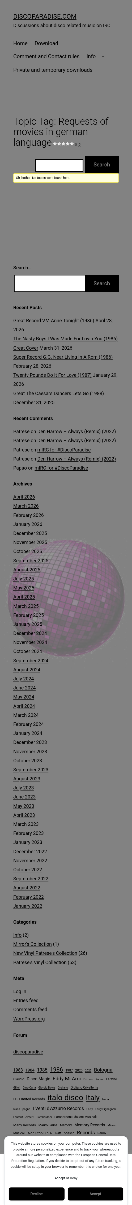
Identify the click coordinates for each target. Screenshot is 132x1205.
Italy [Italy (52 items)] (93, 1097)
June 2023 (24, 797)
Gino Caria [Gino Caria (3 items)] (29, 1087)
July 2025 (23, 578)
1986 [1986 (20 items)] (56, 1069)
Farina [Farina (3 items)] (99, 1079)
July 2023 (23, 787)
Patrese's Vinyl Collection (40, 962)
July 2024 (23, 678)
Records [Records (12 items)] (86, 1133)
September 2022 (30, 878)
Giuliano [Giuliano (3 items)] (63, 1087)
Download (46, 43)
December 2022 (30, 851)
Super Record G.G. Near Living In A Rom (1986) (63, 357)
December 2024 (30, 633)
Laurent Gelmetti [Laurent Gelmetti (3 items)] (23, 1117)
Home (20, 43)
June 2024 (24, 688)
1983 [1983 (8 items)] (18, 1070)
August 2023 (26, 778)
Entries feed (26, 1000)
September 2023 (30, 769)
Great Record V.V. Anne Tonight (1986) (53, 320)
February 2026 (28, 515)
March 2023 (26, 824)
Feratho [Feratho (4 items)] (111, 1079)
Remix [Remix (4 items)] (102, 1133)
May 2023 (23, 806)
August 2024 (26, 669)
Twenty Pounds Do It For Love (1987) (52, 375)
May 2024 (23, 697)
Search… (22, 267)
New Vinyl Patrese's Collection (45, 953)
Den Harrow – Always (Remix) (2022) (76, 431)
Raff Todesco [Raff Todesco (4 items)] (64, 1133)
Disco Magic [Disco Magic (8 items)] (38, 1078)
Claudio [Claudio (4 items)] (18, 1079)
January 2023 (27, 842)
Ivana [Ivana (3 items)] (105, 1099)
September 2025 (30, 560)
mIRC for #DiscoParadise (64, 450)
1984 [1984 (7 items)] (30, 1070)
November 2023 (30, 751)
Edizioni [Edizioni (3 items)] (88, 1079)
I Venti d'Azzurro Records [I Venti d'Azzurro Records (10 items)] (58, 1108)
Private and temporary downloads (52, 70)
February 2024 (28, 724)
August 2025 (26, 569)
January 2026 (27, 524)
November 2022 (30, 860)
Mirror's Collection (32, 944)
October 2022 (27, 869)
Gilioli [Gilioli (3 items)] (16, 1087)
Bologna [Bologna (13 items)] (103, 1070)
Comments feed (30, 1009)
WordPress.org (29, 1019)
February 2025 (28, 615)
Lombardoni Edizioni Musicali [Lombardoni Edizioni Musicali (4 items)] (75, 1117)
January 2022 (27, 906)
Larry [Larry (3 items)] (90, 1109)
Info (91, 56)
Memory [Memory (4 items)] (66, 1125)
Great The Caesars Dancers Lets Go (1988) (58, 393)
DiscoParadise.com (44, 16)
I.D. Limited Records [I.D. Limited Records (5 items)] (29, 1099)
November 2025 (30, 542)
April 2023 (24, 815)
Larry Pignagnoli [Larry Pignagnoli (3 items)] (105, 1109)
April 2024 (24, 706)
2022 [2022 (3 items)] (88, 1070)
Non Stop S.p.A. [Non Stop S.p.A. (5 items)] (40, 1133)
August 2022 (26, 887)
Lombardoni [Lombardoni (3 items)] (44, 1117)
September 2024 (30, 660)
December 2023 (30, 742)
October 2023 (27, 760)
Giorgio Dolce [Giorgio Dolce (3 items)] (46, 1087)
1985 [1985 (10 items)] (42, 1070)
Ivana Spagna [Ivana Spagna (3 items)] (21, 1109)
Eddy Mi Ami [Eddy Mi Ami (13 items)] (67, 1079)
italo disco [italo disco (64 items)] (65, 1097)
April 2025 (24, 597)
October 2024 (27, 651)
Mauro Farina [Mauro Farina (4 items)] (48, 1125)
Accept (95, 1194)
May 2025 (23, 588)
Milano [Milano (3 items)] (112, 1125)
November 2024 (30, 642)
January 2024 (27, 733)
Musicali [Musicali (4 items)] (19, 1133)
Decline (37, 1194)
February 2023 (28, 833)
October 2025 (27, 551)
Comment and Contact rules (46, 56)
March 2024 (26, 715)
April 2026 (24, 497)
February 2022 (28, 897)
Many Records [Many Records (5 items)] (24, 1125)
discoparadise (28, 1052)
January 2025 (27, 624)
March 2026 (26, 506)
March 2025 (26, 606)
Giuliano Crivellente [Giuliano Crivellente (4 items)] (84, 1087)
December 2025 (30, 533)
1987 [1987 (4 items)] (69, 1070)
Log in (19, 991)
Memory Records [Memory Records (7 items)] (89, 1125)
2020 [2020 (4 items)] (78, 1070)
